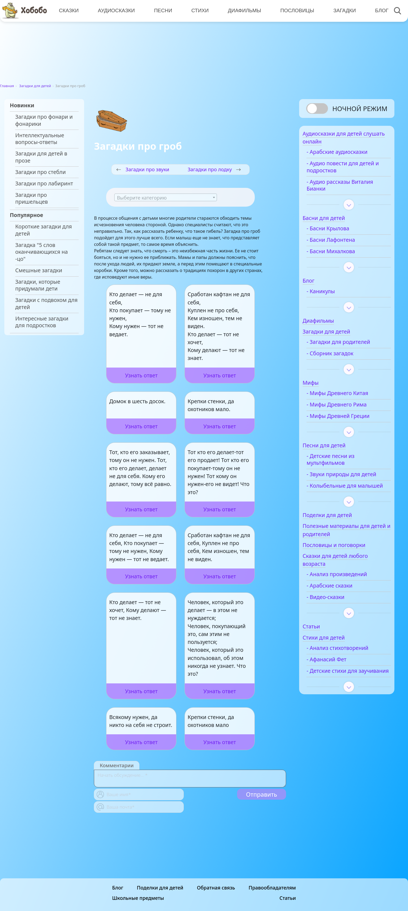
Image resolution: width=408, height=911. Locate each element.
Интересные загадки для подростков (41, 322)
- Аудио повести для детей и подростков (350, 170)
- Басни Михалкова (341, 254)
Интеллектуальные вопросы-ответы (39, 139)
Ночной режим (359, 108)
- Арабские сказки (340, 602)
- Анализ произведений (347, 591)
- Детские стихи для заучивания (342, 691)
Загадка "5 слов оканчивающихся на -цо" (41, 251)
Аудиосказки (115, 10)
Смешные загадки (38, 270)
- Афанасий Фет (337, 676)
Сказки (68, 10)
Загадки (342, 10)
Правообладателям (272, 903)
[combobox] (165, 197)
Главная (7, 85)
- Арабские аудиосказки (347, 155)
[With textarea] (190, 778)
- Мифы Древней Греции (348, 419)
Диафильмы (242, 10)
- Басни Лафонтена (341, 243)
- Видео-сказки (336, 614)
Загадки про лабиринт (44, 183)
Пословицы (295, 10)
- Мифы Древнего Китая (347, 396)
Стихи (198, 10)
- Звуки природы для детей (343, 481)
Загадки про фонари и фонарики (44, 120)
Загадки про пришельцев (31, 198)
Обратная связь (216, 903)
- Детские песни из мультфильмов (341, 462)
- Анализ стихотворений (348, 664)
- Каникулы (331, 294)
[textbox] (166, 197)
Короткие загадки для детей (43, 230)
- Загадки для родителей (348, 345)
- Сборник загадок (340, 356)
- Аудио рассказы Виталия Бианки (350, 188)
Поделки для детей (160, 903)
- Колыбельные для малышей (342, 499)
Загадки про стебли (40, 172)
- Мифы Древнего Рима (347, 407)
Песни (162, 10)
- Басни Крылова (338, 231)
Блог (379, 10)
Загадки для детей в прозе (41, 157)
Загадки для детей (35, 85)
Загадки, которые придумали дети (37, 285)
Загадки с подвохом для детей (46, 303)
